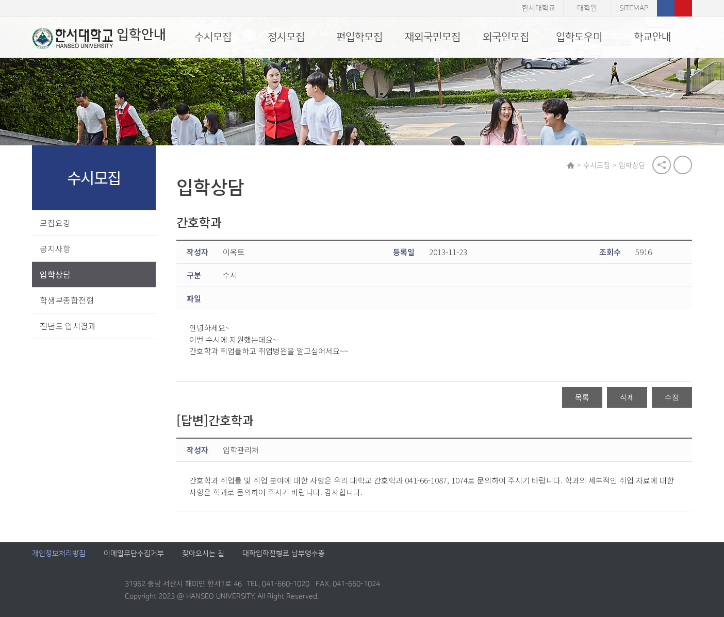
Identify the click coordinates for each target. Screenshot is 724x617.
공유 (661, 165)
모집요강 (55, 222)
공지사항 (55, 248)
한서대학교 (538, 8)
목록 (582, 397)
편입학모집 (359, 37)
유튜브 (683, 8)
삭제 (627, 397)
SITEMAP (633, 8)
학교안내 (652, 37)
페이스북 (665, 8)
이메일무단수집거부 (134, 554)
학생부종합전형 (67, 300)
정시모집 (286, 37)
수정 (672, 397)
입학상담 (55, 274)
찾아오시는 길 (203, 554)
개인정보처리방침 (59, 554)
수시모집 (213, 37)
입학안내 (99, 38)
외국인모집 (506, 37)
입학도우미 (579, 37)
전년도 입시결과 (68, 326)
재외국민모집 (432, 37)
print (682, 165)
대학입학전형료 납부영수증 (283, 554)
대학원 (587, 8)
